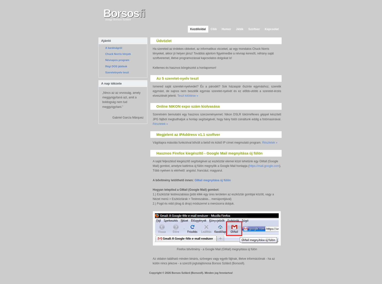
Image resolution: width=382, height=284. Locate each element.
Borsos (124, 13)
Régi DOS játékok (116, 66)
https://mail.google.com (264, 166)
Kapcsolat (272, 29)
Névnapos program (117, 60)
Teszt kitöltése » (187, 95)
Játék (240, 29)
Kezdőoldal (198, 29)
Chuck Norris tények (118, 53)
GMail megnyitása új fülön (212, 180)
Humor (226, 29)
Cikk (214, 29)
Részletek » (160, 124)
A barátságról (113, 47)
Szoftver (254, 29)
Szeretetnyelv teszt (117, 72)
